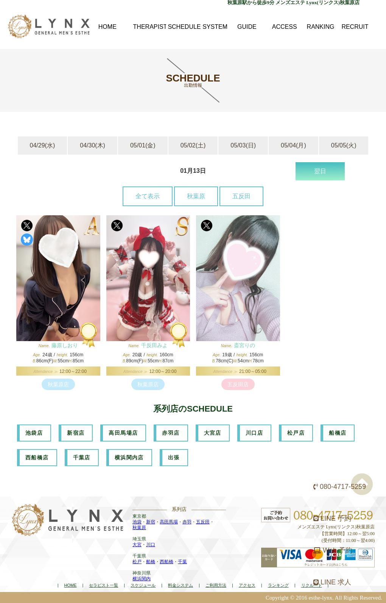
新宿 (150, 522)
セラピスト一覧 (103, 585)
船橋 (150, 561)
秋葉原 (196, 196)
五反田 (241, 196)
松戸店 (296, 433)
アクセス (247, 585)
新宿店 (75, 433)
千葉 (182, 561)
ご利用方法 (215, 585)
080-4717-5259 (339, 486)
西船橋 (166, 561)
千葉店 (81, 457)
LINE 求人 (332, 582)
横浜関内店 (129, 457)
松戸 (137, 561)
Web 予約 (332, 550)
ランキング (278, 585)
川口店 (254, 433)
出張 (174, 457)
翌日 (320, 171)
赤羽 (186, 522)
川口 (150, 544)
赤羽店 (170, 433)
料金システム (180, 585)
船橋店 (337, 433)
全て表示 (147, 196)
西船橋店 (37, 457)
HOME (70, 585)
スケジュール (143, 585)
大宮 (137, 544)
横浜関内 (141, 578)
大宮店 (212, 433)
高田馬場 (169, 522)
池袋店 (34, 433)
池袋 (137, 522)
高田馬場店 (123, 433)
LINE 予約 (332, 518)
